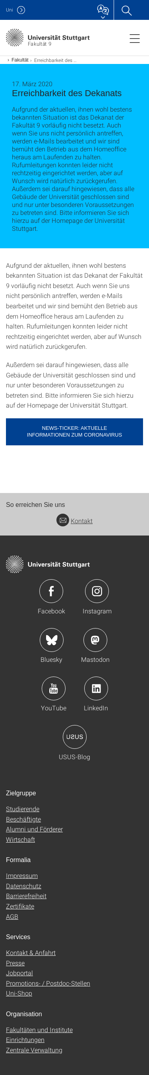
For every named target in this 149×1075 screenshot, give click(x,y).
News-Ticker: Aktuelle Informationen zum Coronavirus (74, 431)
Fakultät (20, 60)
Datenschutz (23, 886)
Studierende (22, 808)
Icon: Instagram (97, 591)
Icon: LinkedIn (96, 688)
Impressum (22, 875)
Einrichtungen (25, 1039)
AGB (12, 916)
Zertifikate (20, 906)
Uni (9, 10)
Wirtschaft (20, 839)
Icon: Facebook (51, 591)
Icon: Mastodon (95, 640)
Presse (15, 963)
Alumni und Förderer (34, 829)
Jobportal (19, 973)
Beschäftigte (23, 819)
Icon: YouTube (54, 688)
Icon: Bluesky (52, 640)
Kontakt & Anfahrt (31, 952)
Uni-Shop (19, 993)
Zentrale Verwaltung (34, 1050)
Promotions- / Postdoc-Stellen (48, 983)
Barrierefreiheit (26, 895)
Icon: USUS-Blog (75, 737)
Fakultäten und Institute (39, 1029)
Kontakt (74, 520)
